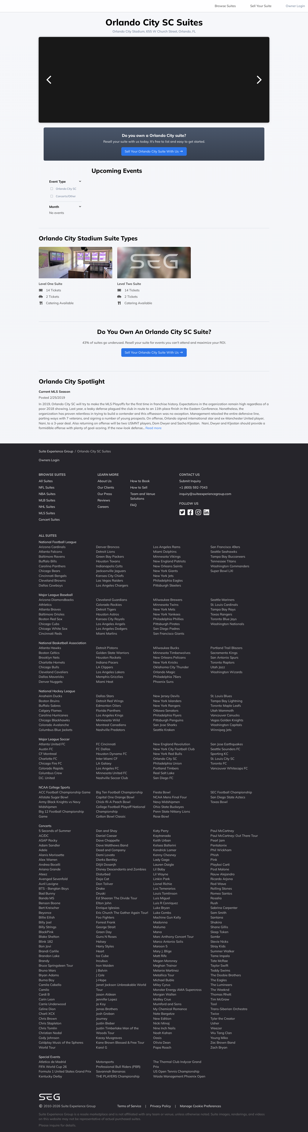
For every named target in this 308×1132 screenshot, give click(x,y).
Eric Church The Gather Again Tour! (122, 912)
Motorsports (105, 1062)
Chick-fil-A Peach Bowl (113, 802)
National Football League (57, 542)
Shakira (216, 922)
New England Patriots (169, 561)
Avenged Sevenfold (53, 879)
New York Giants (165, 571)
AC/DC (44, 835)
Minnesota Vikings (167, 556)
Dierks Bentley (106, 860)
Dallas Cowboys (51, 585)
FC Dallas (103, 749)
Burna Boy (46, 980)
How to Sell (138, 487)
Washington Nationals (227, 624)
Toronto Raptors (222, 662)
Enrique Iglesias (107, 908)
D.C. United (47, 778)
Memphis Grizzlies (109, 677)
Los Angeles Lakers (110, 672)
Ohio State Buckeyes (168, 807)
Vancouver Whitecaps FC (229, 768)
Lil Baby (159, 869)
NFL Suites (46, 487)
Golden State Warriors (112, 652)
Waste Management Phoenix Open (179, 1076)
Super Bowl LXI (221, 571)
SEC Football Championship (231, 792)
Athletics (45, 604)
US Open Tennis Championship (176, 1071)
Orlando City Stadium (129, 31)
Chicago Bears (49, 571)
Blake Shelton (49, 937)
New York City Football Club (174, 749)
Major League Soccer (54, 739)
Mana (157, 932)
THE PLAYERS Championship (117, 1076)
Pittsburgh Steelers (167, 585)
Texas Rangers (221, 614)
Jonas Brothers (107, 1009)
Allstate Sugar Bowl (53, 797)
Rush (214, 903)
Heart (100, 951)
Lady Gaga (161, 860)
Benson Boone (49, 903)
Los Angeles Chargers (112, 585)
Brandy (44, 961)
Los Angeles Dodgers (111, 629)
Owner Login (295, 6)
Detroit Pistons (107, 648)
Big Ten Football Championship (119, 792)
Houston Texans (108, 561)
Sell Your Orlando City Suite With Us (154, 151)
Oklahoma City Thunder (171, 667)
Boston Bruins (49, 701)
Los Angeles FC (107, 768)
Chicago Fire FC (50, 763)
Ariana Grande (50, 869)
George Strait (106, 927)
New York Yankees (166, 614)
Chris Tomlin (48, 1028)
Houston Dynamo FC (111, 754)
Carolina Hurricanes (53, 715)
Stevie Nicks (219, 941)
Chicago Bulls (49, 667)
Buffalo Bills (48, 561)
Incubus (102, 961)
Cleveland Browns (52, 580)
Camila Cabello (50, 985)
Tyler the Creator (222, 1018)
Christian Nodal (50, 1033)
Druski (100, 893)
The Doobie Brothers (225, 975)
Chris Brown (48, 1018)
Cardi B (44, 994)
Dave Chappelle (108, 840)
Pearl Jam (217, 840)
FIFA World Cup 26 (53, 1066)
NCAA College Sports (54, 787)
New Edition (162, 1018)
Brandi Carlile (49, 951)
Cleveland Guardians (111, 600)
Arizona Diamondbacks (56, 600)
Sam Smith (218, 912)
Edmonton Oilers (108, 706)
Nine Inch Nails (164, 1028)
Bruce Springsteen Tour (56, 965)
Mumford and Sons (167, 1004)
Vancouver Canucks (225, 715)
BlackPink (46, 932)
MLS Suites (47, 513)
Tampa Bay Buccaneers (227, 556)
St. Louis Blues (221, 696)
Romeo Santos (221, 893)
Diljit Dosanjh (106, 864)
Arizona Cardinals (52, 547)
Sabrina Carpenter (223, 908)
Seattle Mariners (222, 600)
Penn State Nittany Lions (171, 811)
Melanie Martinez (166, 970)
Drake (100, 888)
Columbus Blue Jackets (55, 730)
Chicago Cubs (49, 624)
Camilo (44, 989)
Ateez (43, 874)
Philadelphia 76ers (167, 677)
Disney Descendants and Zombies (121, 869)
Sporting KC (219, 754)
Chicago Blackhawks (54, 720)
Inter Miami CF (106, 758)
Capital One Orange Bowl (115, 797)
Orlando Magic (164, 672)
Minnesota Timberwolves (171, 652)
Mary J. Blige (162, 951)
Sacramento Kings (223, 652)
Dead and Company (111, 850)
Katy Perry (161, 831)
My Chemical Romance (170, 1009)
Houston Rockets (108, 657)
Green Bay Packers (110, 556)
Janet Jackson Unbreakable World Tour (121, 987)
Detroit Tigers (106, 609)
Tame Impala (220, 956)
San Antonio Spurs (224, 657)
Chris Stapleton (50, 1023)
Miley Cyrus (161, 985)
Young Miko (219, 1038)
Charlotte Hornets (52, 662)
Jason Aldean (106, 994)
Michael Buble (163, 980)
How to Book (140, 481)
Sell (260, 6)
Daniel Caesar (106, 835)
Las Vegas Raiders (109, 580)
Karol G (101, 1047)
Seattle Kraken (164, 730)
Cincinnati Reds (50, 633)
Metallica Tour (163, 975)
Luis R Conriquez (165, 903)
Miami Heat (104, 681)
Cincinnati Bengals (53, 575)
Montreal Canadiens (111, 725)
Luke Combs (162, 912)
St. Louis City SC (222, 758)
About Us (104, 481)
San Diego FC (163, 778)
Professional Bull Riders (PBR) (118, 1066)
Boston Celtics (49, 652)
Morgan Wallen (164, 994)
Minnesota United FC (111, 773)
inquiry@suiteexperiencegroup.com (205, 494)
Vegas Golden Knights (226, 720)
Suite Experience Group (56, 451)
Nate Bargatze (164, 1014)
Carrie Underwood (52, 1004)
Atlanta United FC (52, 744)
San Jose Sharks (165, 725)
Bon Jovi (45, 946)
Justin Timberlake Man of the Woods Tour (117, 1030)
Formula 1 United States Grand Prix (65, 1071)
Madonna (160, 922)
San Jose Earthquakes (226, 744)
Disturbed (103, 874)
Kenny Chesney (164, 855)
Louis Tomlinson (165, 893)
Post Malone (219, 869)
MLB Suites (47, 500)
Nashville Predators (110, 730)
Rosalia (216, 898)
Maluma (159, 927)
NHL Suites (47, 507)
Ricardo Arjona (221, 879)
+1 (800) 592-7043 (193, 487)
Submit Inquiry (190, 481)
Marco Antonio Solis (168, 941)
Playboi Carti (220, 864)
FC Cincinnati (106, 744)
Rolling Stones (221, 888)
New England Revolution (171, 744)
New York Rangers (166, 706)
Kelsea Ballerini (164, 845)
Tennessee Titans (223, 561)
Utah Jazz (217, 667)
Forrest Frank (105, 922)
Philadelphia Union (167, 763)
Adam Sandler (49, 845)
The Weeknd (219, 989)
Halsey (101, 941)
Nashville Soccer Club (112, 778)
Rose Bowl (161, 816)
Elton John (103, 903)
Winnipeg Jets (220, 730)
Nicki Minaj (161, 1023)
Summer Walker (222, 951)
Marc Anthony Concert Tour (173, 937)
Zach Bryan (218, 1047)
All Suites (46, 481)
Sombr (215, 937)
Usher (214, 1023)
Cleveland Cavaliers (53, 672)
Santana (216, 917)
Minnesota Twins (165, 604)
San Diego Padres (166, 629)
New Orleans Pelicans (169, 657)
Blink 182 (46, 941)
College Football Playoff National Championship (120, 809)
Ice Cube (102, 956)
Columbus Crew (50, 773)
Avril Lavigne (48, 884)
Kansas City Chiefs (110, 575)
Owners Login (49, 460)
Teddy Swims (220, 970)
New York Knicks (165, 662)
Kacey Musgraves (109, 1038)
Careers (103, 507)
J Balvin (101, 970)
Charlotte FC (48, 758)
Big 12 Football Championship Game (61, 813)
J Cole (100, 975)
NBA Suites (47, 494)
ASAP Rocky (48, 840)
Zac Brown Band (222, 1042)
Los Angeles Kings (109, 715)
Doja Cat (102, 879)
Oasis (157, 1038)
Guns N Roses (106, 937)
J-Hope (101, 980)
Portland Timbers (166, 768)
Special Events (49, 1057)
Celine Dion (47, 1009)
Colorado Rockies (109, 604)
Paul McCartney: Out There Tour (234, 835)
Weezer (216, 1028)
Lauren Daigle (163, 864)
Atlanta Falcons (50, 552)
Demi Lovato (105, 855)
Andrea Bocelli (49, 864)
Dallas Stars (105, 696)
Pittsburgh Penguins (168, 720)
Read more (153, 428)
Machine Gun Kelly (167, 917)
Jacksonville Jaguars (111, 571)
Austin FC (46, 749)
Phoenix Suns (163, 681)
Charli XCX (47, 1014)
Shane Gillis (219, 927)
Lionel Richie (162, 884)
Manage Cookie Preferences (200, 1106)
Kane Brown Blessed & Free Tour (120, 1042)
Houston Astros (107, 614)
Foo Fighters (105, 917)
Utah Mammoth (222, 710)
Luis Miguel (161, 898)
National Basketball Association (62, 643)
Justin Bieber (105, 1023)
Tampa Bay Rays (222, 609)
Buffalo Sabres (50, 706)
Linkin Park (161, 879)
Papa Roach (162, 1047)
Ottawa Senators (165, 710)
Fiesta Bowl (161, 792)
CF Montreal (48, 754)
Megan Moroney (165, 961)
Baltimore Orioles (51, 614)
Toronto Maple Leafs (225, 706)
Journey (101, 1018)
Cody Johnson (49, 1038)
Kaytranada (162, 835)
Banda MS (46, 898)
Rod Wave (218, 884)
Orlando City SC (165, 758)
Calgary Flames (50, 710)
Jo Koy (101, 1004)
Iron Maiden (105, 965)
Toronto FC (218, 763)
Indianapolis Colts (109, 566)
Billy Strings (47, 927)
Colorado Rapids (51, 768)
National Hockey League (57, 691)
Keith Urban (162, 840)
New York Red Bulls (167, 754)
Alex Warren (48, 860)
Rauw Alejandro (222, 874)
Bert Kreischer (49, 908)
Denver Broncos (107, 547)
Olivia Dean (162, 1042)
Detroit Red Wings (109, 701)
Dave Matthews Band (112, 845)
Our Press (105, 494)
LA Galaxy (103, 763)
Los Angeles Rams (166, 547)
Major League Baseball (56, 595)
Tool (213, 1004)
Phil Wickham (220, 850)
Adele (43, 850)
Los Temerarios (164, 888)
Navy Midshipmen (166, 802)
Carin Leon (47, 999)
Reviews (104, 500)
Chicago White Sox (53, 629)
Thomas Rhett (220, 994)
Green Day (104, 932)
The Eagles (218, 980)
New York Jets (163, 575)
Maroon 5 (160, 946)
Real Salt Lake (163, 773)
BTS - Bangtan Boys (54, 888)
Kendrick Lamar (164, 850)
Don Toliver (104, 884)
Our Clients (106, 487)
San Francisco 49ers (225, 547)
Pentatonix (218, 845)
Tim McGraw (219, 999)
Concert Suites (49, 519)
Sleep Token (219, 932)
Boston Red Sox (50, 619)
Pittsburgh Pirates (166, 624)
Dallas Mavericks (51, 677)
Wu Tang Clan (221, 1033)
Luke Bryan (161, 908)
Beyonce (45, 912)
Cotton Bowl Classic (111, 816)
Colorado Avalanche (54, 725)
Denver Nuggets (50, 681)
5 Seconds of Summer (55, 831)
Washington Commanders (229, 566)
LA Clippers (104, 667)
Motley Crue (162, 999)
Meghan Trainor (165, 965)
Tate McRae (219, 961)
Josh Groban (105, 1014)
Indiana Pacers (107, 662)
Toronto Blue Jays (223, 619)
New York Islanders (167, 701)
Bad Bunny (47, 893)
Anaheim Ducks (50, 696)
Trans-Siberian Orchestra (228, 1009)
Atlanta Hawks (50, 648)
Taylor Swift (219, 965)
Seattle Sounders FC (225, 749)
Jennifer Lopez (106, 999)
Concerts (45, 826)
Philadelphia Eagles (168, 580)
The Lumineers (221, 985)
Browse (225, 6)
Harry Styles (105, 946)
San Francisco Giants (168, 633)
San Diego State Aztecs (227, 797)
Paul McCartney (222, 831)
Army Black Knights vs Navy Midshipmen (59, 804)
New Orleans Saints (167, 566)
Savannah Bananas (110, 1071)
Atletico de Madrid (52, 1062)
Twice (214, 1014)
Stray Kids (217, 946)
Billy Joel (45, 922)
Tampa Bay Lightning (226, 701)
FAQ (133, 505)
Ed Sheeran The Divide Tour (116, 898)
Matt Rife (160, 956)
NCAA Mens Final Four (170, 797)
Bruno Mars (47, 970)
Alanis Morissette (51, 855)
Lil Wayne (160, 874)
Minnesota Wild (108, 720)
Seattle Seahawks (223, 552)
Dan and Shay (106, 831)
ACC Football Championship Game (64, 792)
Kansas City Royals (110, 619)
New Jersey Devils (166, 696)
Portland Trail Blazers (226, 648)
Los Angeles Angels (110, 624)
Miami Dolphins (164, 552)
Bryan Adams (49, 975)
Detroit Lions (105, 552)
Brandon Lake (49, 956)
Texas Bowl (219, 802)
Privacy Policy (161, 1106)
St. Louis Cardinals (224, 604)
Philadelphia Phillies (168, 619)
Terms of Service (129, 1106)
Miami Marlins (106, 633)
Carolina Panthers (52, 566)
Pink (213, 860)
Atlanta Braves (50, 609)
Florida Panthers (108, 710)
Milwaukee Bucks (166, 648)
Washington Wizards (226, 672)
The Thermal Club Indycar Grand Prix (177, 1064)
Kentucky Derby (50, 1076)
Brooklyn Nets (49, 657)
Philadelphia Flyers (167, 715)
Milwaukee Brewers (167, 600)
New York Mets (164, 609)
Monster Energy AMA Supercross (177, 989)
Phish (214, 855)
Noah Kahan (162, 1033)
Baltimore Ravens (52, 556)
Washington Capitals (226, 725)
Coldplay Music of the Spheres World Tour (61, 1044)
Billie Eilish (47, 917)
